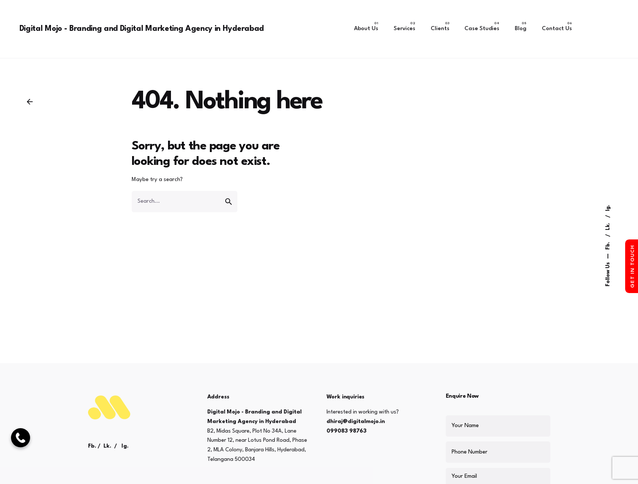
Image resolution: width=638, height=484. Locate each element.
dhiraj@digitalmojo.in (356, 422)
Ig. (607, 208)
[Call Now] (20, 437)
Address (218, 397)
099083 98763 (347, 431)
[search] (228, 201)
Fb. (607, 245)
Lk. (607, 225)
